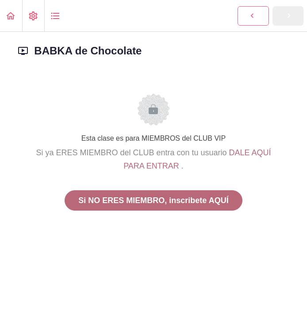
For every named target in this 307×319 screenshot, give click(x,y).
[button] (11, 15)
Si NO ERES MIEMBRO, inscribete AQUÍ (153, 200)
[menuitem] (33, 15)
